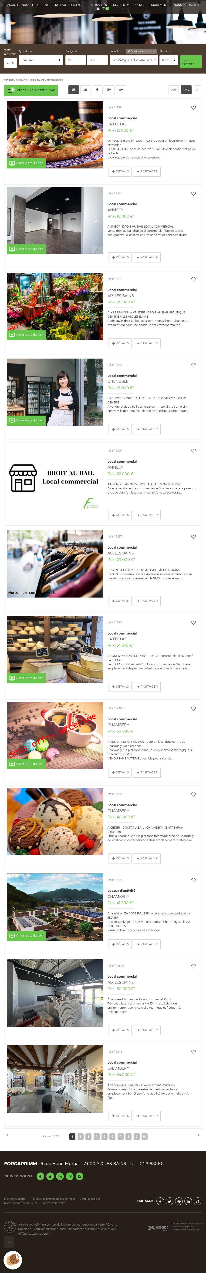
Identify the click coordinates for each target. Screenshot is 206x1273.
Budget (70, 34)
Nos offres (32, 5)
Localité (114, 34)
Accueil (13, 5)
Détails (120, 155)
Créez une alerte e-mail (31, 74)
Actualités (100, 5)
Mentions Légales (14, 1182)
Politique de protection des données (53, 1182)
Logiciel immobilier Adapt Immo (188, 1207)
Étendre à (165, 34)
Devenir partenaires (129, 5)
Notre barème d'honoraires (21, 1186)
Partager (147, 155)
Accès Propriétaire (54, 1186)
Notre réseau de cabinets (66, 5)
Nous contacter (186, 5)
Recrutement (159, 5)
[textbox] (135, 43)
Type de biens (27, 34)
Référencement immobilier (185, 1213)
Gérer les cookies (90, 1182)
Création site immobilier (184, 1210)
